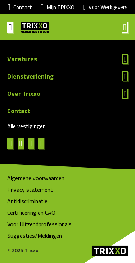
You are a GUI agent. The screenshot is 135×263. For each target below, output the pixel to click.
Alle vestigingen (26, 126)
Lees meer (67, 59)
